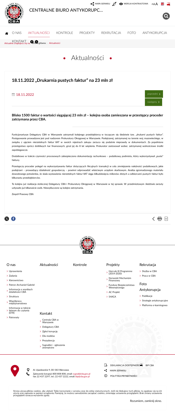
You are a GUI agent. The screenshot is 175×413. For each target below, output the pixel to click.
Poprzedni (151, 93)
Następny (151, 101)
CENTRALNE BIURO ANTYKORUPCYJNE (54, 8)
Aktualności (54, 44)
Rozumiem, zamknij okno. (146, 402)
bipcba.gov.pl (82, 378)
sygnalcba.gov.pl (81, 375)
